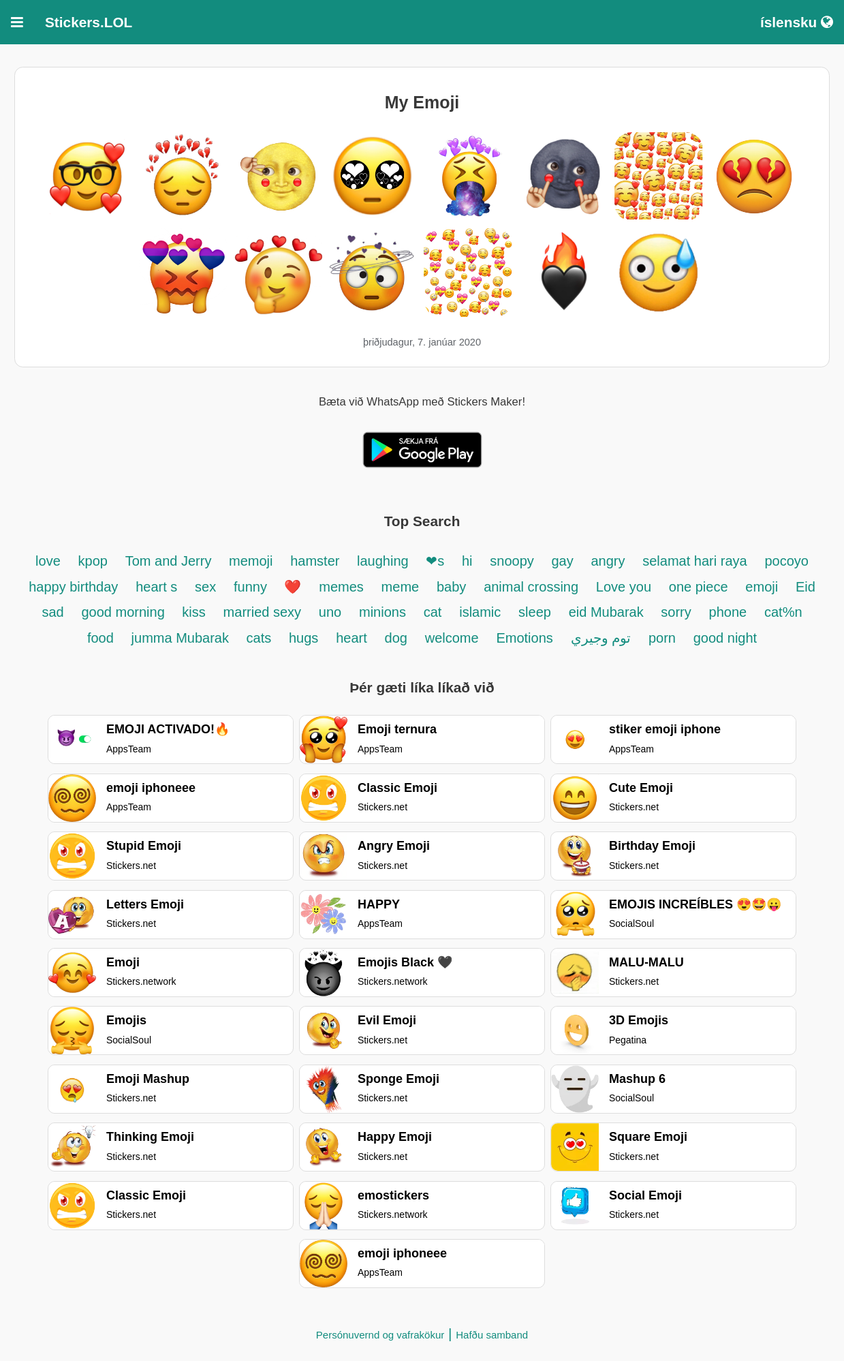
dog (396, 637)
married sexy (262, 612)
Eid (805, 586)
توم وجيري (601, 637)
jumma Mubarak (182, 637)
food (100, 637)
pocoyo (786, 560)
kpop (93, 560)
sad (52, 612)
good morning (124, 612)
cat (433, 612)
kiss (193, 612)
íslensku (796, 22)
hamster (316, 560)
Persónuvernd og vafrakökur (380, 1335)
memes (341, 586)
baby (451, 586)
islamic (480, 612)
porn (662, 637)
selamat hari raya (694, 560)
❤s (435, 560)
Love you (623, 586)
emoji (761, 586)
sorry (676, 612)
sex (205, 586)
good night (725, 637)
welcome (452, 637)
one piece (698, 586)
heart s (156, 586)
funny (252, 586)
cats (259, 637)
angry (608, 560)
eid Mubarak (608, 612)
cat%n (783, 612)
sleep (534, 612)
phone (728, 612)
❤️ (292, 586)
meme (400, 586)
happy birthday (73, 586)
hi (467, 560)
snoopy (513, 560)
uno (330, 612)
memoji (250, 560)
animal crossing (531, 586)
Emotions (524, 637)
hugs (303, 637)
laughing (384, 560)
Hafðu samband (492, 1335)
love (48, 560)
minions (382, 612)
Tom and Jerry (170, 560)
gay (562, 560)
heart (351, 637)
